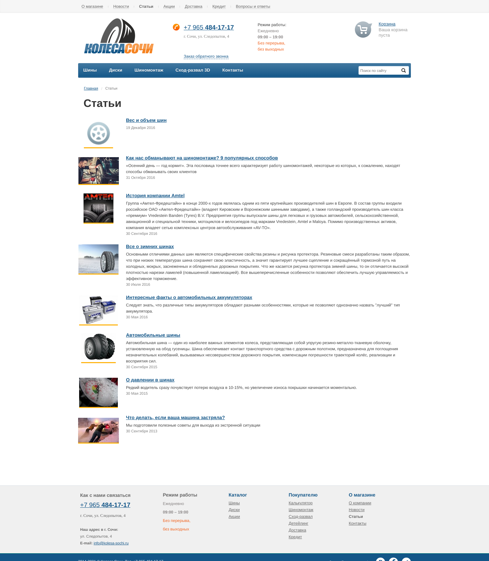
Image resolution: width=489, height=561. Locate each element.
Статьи (146, 6)
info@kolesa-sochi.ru (111, 543)
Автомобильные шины (153, 335)
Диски (234, 509)
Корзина (387, 23)
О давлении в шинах (150, 379)
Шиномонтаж (301, 509)
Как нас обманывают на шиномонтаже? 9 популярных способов (202, 158)
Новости (121, 6)
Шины (234, 503)
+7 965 (194, 27)
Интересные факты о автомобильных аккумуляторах (189, 297)
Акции (169, 6)
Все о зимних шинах (150, 246)
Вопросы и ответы (253, 6)
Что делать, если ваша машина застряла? (175, 417)
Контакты (357, 523)
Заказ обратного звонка (206, 56)
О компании (360, 503)
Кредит (219, 6)
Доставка (193, 6)
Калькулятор (300, 503)
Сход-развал (301, 516)
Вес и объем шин (146, 120)
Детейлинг (298, 523)
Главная (91, 89)
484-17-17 (219, 27)
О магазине (92, 6)
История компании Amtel (155, 195)
